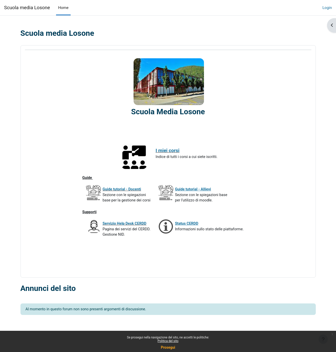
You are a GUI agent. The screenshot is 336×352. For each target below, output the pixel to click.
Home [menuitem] (63, 7)
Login (327, 7)
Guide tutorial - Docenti (123, 190)
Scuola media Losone (27, 7)
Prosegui (168, 347)
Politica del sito (168, 341)
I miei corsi (170, 151)
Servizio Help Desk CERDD (125, 226)
